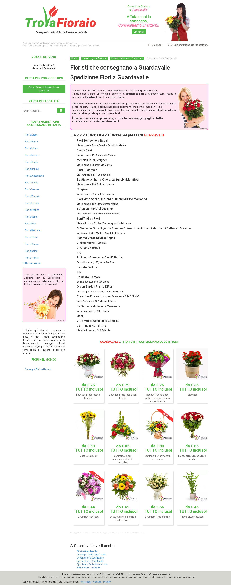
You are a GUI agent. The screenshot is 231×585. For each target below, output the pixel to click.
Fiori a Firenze (32, 210)
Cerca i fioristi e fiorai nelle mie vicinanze (44, 89)
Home (74, 58)
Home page (155, 45)
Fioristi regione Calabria (95, 58)
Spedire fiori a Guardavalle (90, 561)
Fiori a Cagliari (32, 162)
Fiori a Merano (32, 155)
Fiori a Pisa (30, 223)
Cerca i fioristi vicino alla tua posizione (188, 45)
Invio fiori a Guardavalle (88, 567)
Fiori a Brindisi (32, 169)
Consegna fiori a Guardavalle (91, 554)
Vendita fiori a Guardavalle (90, 557)
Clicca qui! (139, 31)
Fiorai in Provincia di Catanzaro (127, 58)
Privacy (107, 581)
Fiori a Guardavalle (87, 551)
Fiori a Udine (31, 216)
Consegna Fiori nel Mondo (38, 369)
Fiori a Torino (31, 237)
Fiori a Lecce (31, 134)
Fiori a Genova (32, 244)
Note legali (86, 581)
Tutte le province (32, 263)
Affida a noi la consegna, (138, 21)
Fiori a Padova (32, 182)
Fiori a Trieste (32, 258)
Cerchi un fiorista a (138, 8)
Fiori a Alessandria (34, 175)
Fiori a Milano (31, 148)
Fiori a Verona (32, 189)
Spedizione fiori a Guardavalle (92, 564)
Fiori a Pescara (32, 230)
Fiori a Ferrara (32, 203)
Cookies (97, 581)
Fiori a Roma (31, 141)
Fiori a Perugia (32, 196)
